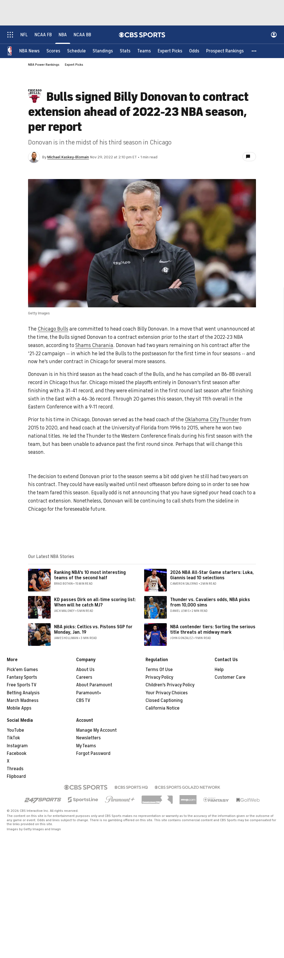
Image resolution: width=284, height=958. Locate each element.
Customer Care (230, 677)
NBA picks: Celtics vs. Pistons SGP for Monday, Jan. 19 (93, 629)
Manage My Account (96, 730)
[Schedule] (76, 51)
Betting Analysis (23, 693)
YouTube (15, 730)
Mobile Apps (19, 708)
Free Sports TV (22, 685)
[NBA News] (29, 51)
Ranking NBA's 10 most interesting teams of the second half (90, 575)
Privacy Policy (159, 677)
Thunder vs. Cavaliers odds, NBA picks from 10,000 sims (210, 602)
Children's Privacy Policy (170, 685)
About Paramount (94, 685)
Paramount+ (88, 693)
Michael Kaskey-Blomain (68, 157)
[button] (254, 51)
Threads (15, 769)
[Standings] (102, 51)
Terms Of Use (159, 669)
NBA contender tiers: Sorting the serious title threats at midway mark (212, 629)
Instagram (17, 746)
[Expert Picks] (170, 51)
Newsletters (88, 738)
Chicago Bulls (53, 329)
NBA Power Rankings (43, 65)
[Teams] (144, 51)
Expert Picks (74, 65)
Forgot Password (93, 753)
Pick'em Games (22, 669)
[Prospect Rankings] (225, 51)
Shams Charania (94, 345)
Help (219, 669)
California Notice (163, 708)
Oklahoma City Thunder (212, 419)
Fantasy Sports (22, 677)
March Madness (23, 700)
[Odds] (194, 51)
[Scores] (53, 51)
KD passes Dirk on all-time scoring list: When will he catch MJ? (95, 602)
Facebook (16, 753)
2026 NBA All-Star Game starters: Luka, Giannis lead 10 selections (212, 575)
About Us (85, 669)
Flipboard (16, 776)
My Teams (86, 746)
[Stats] (125, 51)
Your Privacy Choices (167, 693)
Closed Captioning (164, 700)
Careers (84, 677)
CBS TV (83, 700)
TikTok (13, 738)
